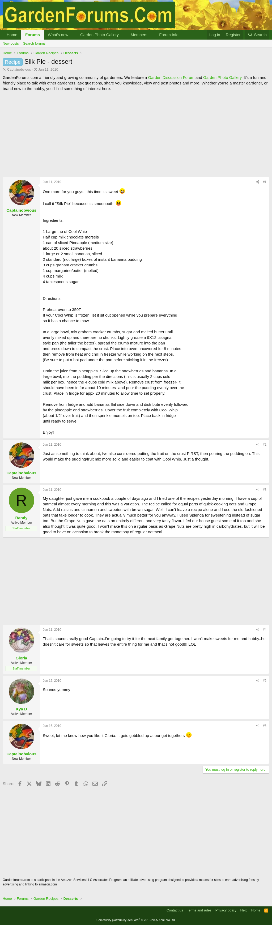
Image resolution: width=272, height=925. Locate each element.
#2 (264, 444)
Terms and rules (199, 910)
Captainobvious (19, 69)
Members (139, 34)
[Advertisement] (136, 134)
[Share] (257, 182)
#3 (264, 490)
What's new (58, 34)
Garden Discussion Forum (171, 77)
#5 (264, 681)
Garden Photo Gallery (99, 34)
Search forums (34, 43)
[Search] (257, 35)
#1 (264, 182)
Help (244, 910)
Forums (32, 34)
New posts (11, 43)
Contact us (175, 910)
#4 (264, 630)
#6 (264, 726)
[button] (72, 35)
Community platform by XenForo (136, 920)
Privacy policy (225, 910)
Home (12, 34)
